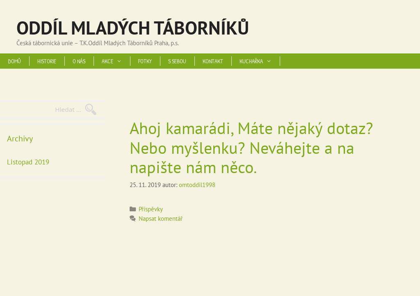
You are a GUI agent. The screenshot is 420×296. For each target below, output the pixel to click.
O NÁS (79, 61)
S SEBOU (177, 61)
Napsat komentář (161, 218)
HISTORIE (46, 61)
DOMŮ (14, 61)
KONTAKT (213, 61)
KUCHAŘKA (260, 61)
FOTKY (145, 61)
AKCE (116, 61)
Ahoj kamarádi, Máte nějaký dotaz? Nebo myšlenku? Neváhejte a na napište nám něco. (251, 148)
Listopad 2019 (28, 161)
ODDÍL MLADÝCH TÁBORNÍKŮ (132, 27)
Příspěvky (151, 209)
